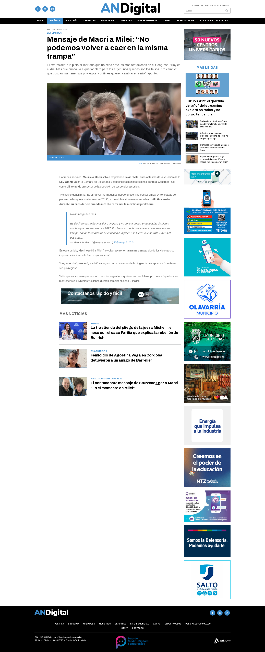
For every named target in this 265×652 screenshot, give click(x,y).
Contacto (138, 628)
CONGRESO (176, 164)
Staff (124, 628)
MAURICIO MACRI (150, 164)
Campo (167, 20)
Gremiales (89, 20)
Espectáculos (185, 20)
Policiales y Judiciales (214, 20)
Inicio (40, 20)
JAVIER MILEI (164, 164)
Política (55, 20)
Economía (71, 20)
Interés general (147, 20)
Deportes (126, 20)
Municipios (107, 20)
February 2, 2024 (124, 242)
